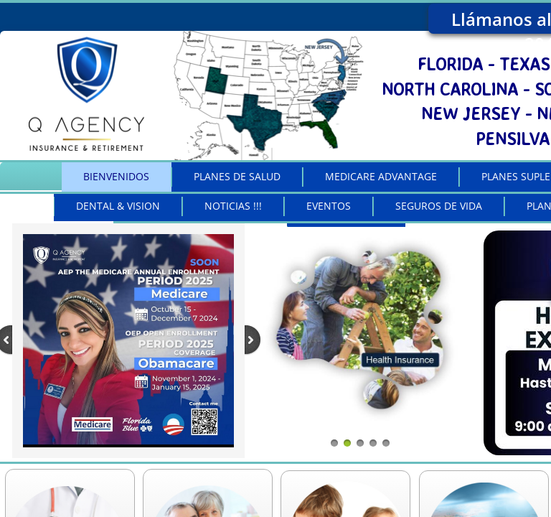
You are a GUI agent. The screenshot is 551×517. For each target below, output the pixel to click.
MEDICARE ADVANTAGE (381, 176)
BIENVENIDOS (116, 176)
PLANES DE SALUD (237, 176)
